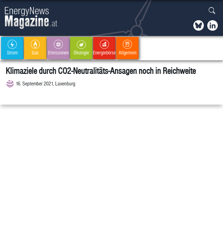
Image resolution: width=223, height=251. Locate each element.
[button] (212, 11)
